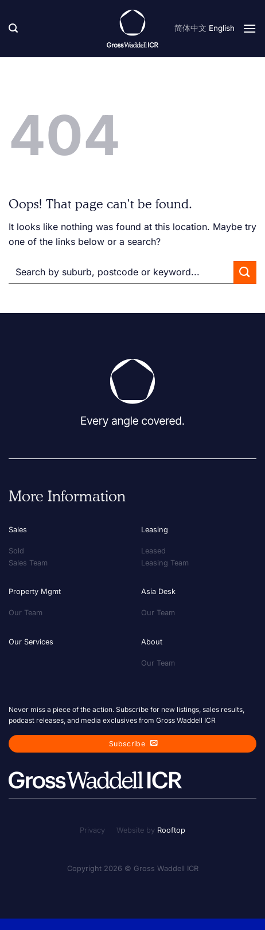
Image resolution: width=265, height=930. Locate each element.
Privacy (92, 830)
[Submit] (244, 272)
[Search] (13, 28)
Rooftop (171, 830)
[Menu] (249, 28)
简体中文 (190, 28)
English (222, 28)
